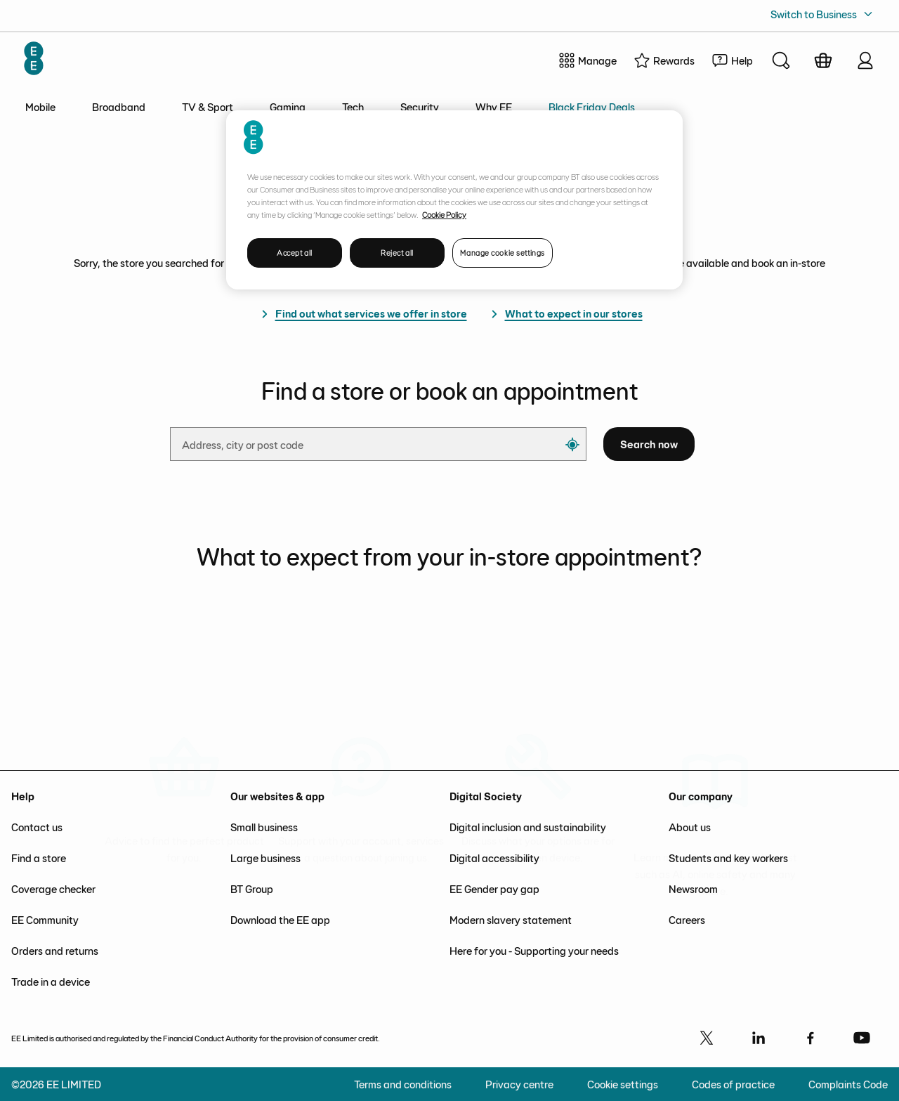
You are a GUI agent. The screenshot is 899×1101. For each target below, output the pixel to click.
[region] (454, 199)
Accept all (295, 252)
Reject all (397, 252)
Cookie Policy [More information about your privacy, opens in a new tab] (444, 214)
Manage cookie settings (502, 252)
